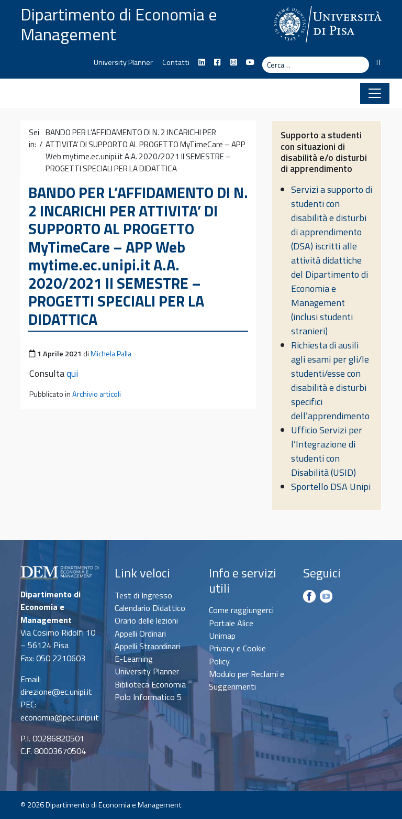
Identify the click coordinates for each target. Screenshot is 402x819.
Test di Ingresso (143, 595)
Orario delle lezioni (146, 620)
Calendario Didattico (150, 608)
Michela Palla (111, 353)
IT (379, 62)
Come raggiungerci (241, 610)
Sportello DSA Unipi (331, 486)
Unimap (222, 635)
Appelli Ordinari (140, 633)
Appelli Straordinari (147, 646)
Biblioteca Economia (150, 684)
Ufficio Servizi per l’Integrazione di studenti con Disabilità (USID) (326, 451)
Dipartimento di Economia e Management (118, 24)
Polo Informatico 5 (148, 697)
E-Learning (134, 658)
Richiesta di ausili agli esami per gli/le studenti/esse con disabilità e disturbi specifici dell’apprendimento (330, 380)
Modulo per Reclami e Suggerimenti (246, 680)
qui (72, 373)
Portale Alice (231, 623)
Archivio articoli (96, 394)
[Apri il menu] (374, 93)
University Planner (123, 62)
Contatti (175, 62)
